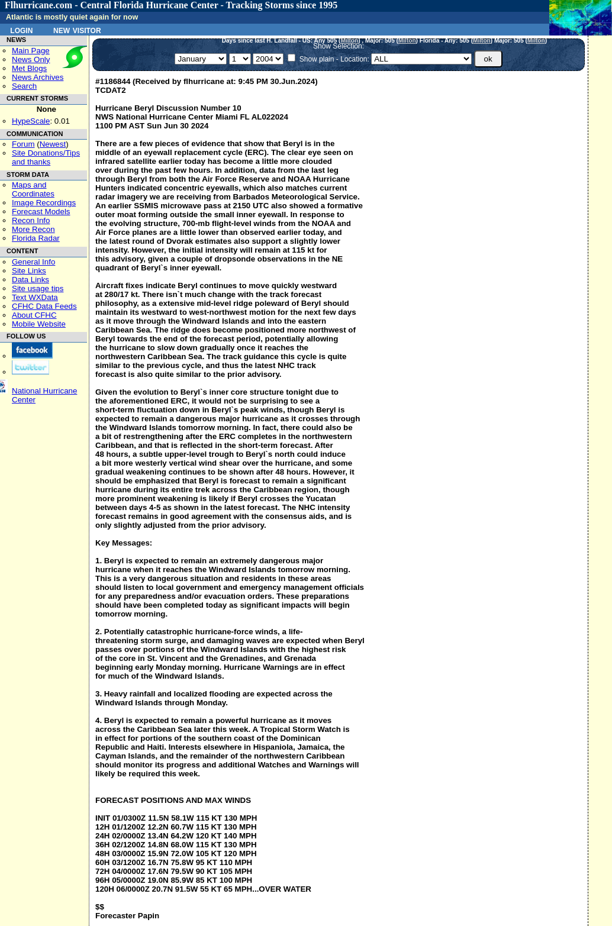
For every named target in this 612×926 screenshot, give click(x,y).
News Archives (37, 77)
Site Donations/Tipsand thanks (46, 157)
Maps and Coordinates (33, 189)
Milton (349, 40)
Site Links (29, 270)
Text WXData (35, 297)
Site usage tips (37, 288)
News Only (31, 59)
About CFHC (34, 315)
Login (21, 30)
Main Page (31, 50)
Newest (53, 144)
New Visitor (77, 30)
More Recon (33, 229)
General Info (33, 261)
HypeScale (31, 121)
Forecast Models (41, 211)
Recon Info (31, 220)
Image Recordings (44, 202)
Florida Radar (36, 238)
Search (24, 86)
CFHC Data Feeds (44, 306)
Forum (23, 144)
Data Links (30, 279)
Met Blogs (29, 68)
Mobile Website (39, 324)
